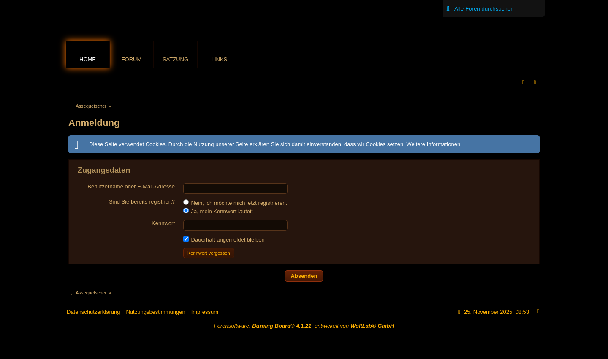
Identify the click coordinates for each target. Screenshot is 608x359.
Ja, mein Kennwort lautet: (218, 211)
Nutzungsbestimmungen (155, 312)
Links (220, 59)
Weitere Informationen (433, 144)
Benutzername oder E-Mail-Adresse (131, 186)
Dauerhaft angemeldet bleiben (224, 239)
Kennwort (163, 223)
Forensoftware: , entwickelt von (304, 326)
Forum (132, 59)
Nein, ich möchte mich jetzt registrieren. (235, 202)
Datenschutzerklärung (93, 312)
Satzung (175, 59)
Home (87, 59)
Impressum (204, 312)
